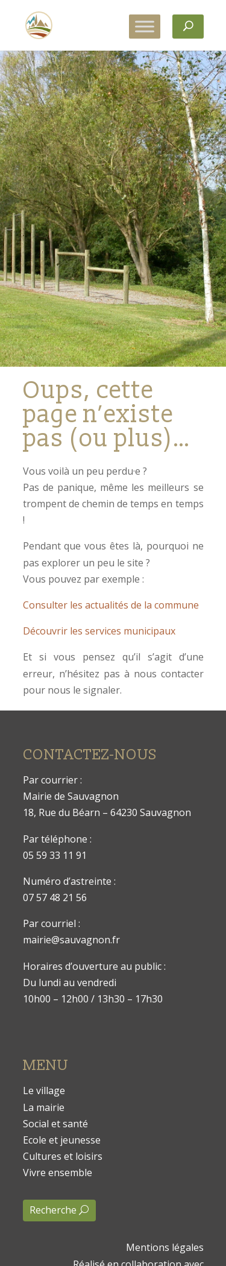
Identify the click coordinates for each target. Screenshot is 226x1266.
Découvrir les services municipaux (99, 631)
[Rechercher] (188, 26)
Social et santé (55, 1123)
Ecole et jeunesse (62, 1140)
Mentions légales (165, 1247)
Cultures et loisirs (62, 1156)
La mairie (43, 1107)
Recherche (53, 1210)
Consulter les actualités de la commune (111, 605)
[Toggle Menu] (144, 26)
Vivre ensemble (57, 1172)
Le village (44, 1090)
